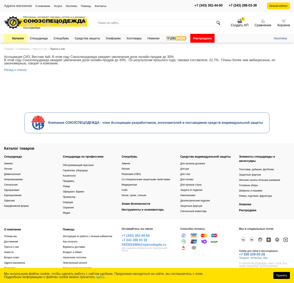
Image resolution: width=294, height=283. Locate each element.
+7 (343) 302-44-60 (209, 5)
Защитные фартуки (191, 206)
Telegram (244, 257)
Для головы (186, 179)
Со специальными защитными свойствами (145, 179)
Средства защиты (87, 38)
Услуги (58, 6)
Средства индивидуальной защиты (205, 156)
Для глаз (185, 174)
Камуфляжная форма (16, 206)
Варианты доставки (74, 246)
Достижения (11, 241)
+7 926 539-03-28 (252, 254)
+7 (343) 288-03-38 (243, 5)
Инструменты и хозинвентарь (142, 209)
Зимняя (8, 163)
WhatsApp (256, 257)
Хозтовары (134, 38)
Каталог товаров (19, 148)
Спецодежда (39, 38)
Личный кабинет (278, 5)
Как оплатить (70, 241)
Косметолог (69, 175)
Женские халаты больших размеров (259, 180)
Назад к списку (15, 70)
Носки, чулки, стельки (133, 195)
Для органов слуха (191, 184)
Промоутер (69, 197)
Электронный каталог (75, 262)
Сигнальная (11, 184)
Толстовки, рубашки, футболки (256, 169)
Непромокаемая (13, 179)
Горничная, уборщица (75, 170)
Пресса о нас (11, 246)
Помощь (86, 6)
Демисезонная (12, 174)
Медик (66, 212)
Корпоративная (12, 195)
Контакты (100, 6)
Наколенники (187, 195)
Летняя (8, 168)
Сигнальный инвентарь (193, 211)
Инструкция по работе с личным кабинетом (87, 236)
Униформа (113, 38)
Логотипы (71, 6)
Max (265, 257)
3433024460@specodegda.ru (143, 244)
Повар (66, 186)
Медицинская (129, 184)
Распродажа (202, 38)
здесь (100, 277)
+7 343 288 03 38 (134, 240)
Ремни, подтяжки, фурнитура (255, 196)
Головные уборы (248, 185)
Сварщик (68, 202)
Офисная (9, 200)
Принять (281, 275)
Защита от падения (191, 190)
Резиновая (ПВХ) (131, 174)
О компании (43, 6)
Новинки (153, 38)
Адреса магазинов (14, 262)
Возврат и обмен (72, 252)
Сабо (124, 190)
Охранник (68, 207)
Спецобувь (61, 38)
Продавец (68, 181)
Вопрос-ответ (11, 257)
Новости (8, 252)
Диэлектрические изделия (195, 200)
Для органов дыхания (192, 163)
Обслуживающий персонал (78, 165)
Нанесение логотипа (74, 257)
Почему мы (10, 236)
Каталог (18, 38)
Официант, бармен (73, 191)
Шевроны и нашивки (250, 190)
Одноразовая (11, 190)
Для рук (184, 168)
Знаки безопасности (135, 203)
